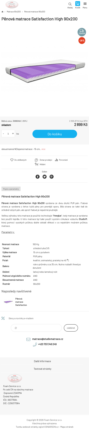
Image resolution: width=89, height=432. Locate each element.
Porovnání (63, 160)
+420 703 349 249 (47, 344)
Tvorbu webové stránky (27, 426)
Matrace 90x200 (14, 11)
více (43, 149)
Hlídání (42, 164)
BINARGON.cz (51, 426)
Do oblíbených (20, 160)
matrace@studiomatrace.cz (47, 338)
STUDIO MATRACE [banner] (11, 5)
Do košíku (55, 134)
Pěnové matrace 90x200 (34, 11)
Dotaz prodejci (46, 160)
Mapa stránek (66, 426)
